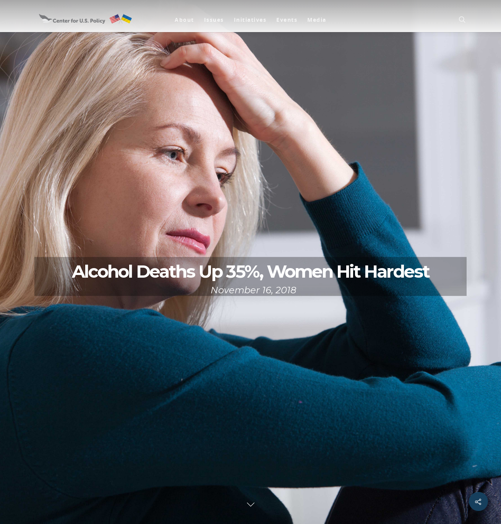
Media (316, 19)
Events (286, 19)
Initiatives (250, 19)
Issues (214, 19)
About (184, 19)
